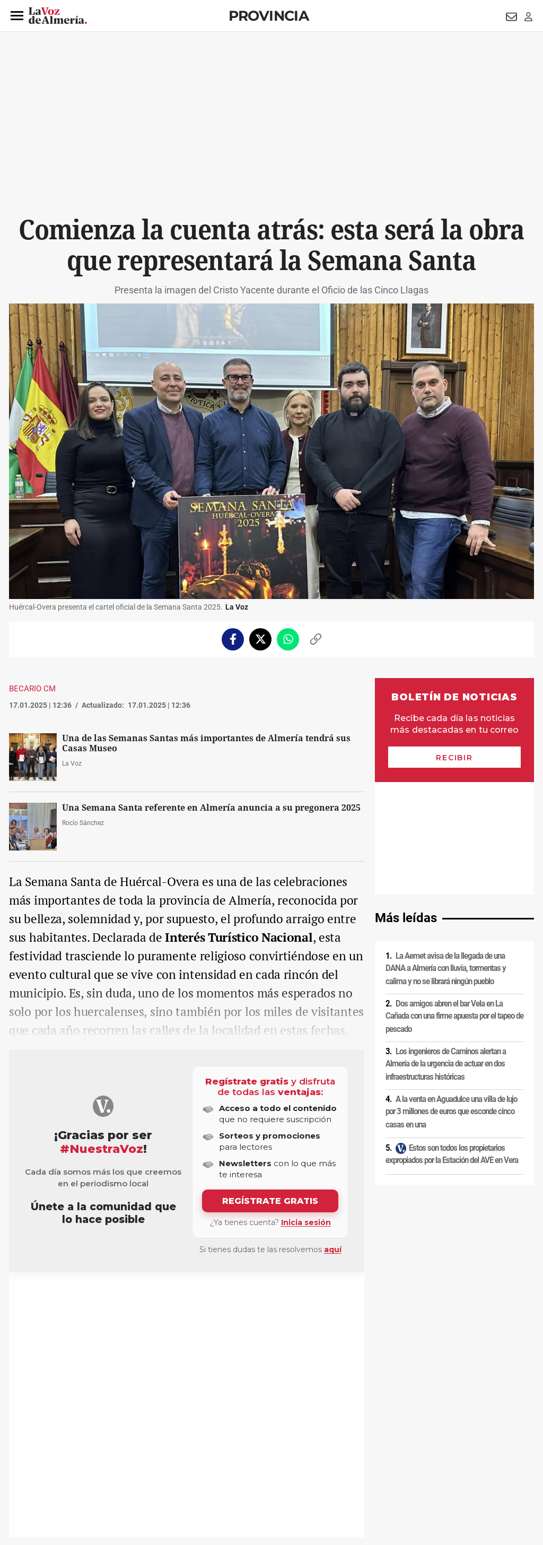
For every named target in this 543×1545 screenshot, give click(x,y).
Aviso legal (29, 1454)
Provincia (269, 15)
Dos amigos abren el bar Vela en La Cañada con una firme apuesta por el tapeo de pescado (454, 904)
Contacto (392, 1454)
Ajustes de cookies (170, 1472)
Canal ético (117, 1472)
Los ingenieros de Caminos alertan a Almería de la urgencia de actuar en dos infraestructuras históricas (446, 951)
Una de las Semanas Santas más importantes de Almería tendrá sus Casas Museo (206, 743)
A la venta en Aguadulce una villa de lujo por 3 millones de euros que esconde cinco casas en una (451, 999)
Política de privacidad (86, 1454)
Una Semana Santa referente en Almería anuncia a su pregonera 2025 (211, 808)
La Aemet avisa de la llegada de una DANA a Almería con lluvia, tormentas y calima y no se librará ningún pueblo (446, 856)
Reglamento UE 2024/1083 (52, 1472)
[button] (17, 16)
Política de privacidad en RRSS (325, 1454)
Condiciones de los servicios (230, 1454)
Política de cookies (153, 1454)
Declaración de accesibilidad (247, 1472)
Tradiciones (41, 1297)
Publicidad (430, 1454)
